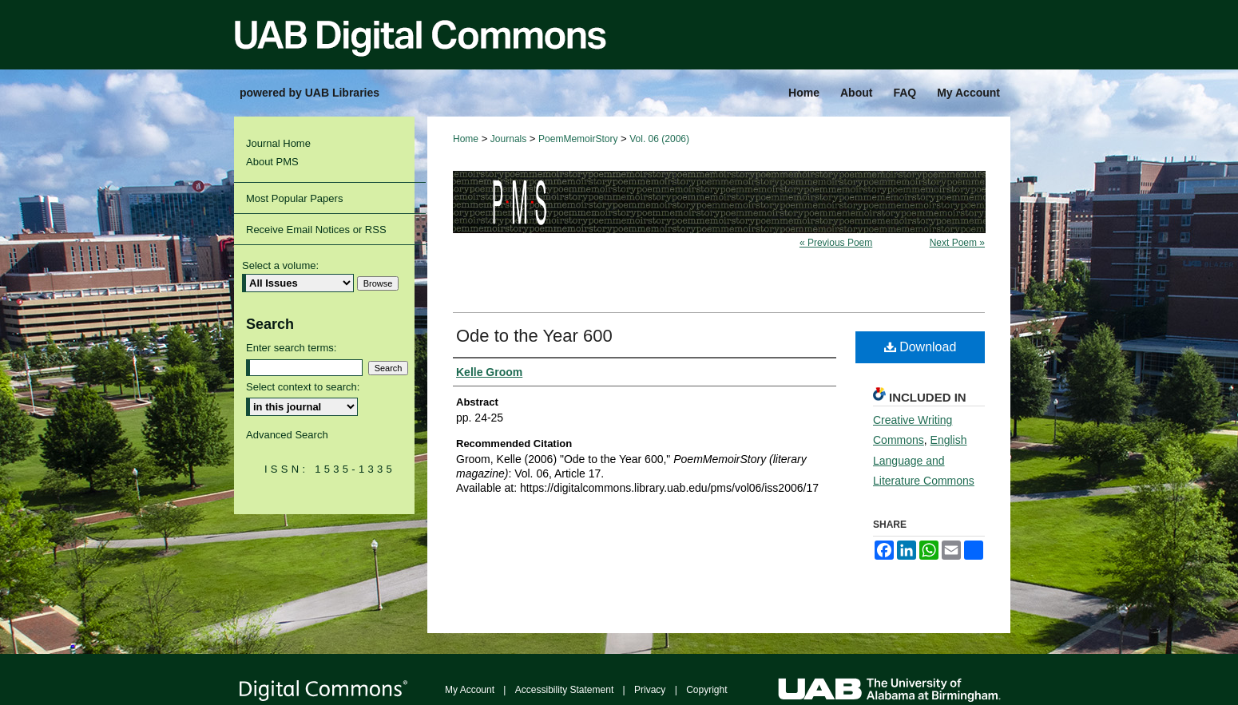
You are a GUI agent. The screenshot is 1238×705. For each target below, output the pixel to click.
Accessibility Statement (564, 689)
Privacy (649, 689)
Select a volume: (280, 265)
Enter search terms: (291, 348)
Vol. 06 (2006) (659, 139)
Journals (508, 139)
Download (920, 347)
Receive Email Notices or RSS (316, 230)
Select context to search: (302, 387)
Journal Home (278, 143)
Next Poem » (957, 242)
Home (465, 139)
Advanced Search (287, 435)
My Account (469, 689)
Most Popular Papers (294, 198)
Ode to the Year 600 (534, 336)
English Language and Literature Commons (923, 460)
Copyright (706, 689)
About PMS (272, 162)
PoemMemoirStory (577, 139)
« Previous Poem (836, 242)
